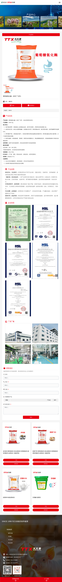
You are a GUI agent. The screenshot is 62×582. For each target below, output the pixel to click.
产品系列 (31, 34)
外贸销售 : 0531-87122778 (11, 563)
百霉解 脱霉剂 (37, 497)
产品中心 (31, 14)
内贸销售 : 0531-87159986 (11, 560)
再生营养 (10, 543)
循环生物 (10, 533)
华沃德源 (10, 539)
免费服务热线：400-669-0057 (13, 557)
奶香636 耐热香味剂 (9, 497)
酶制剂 (10, 101)
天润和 (9, 536)
